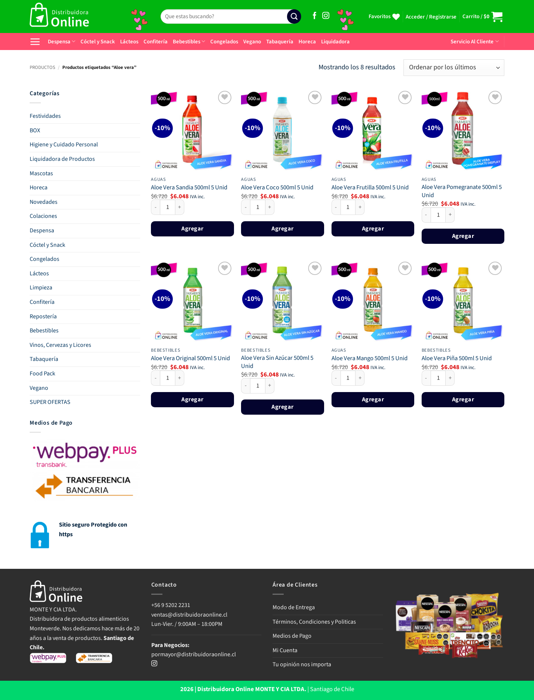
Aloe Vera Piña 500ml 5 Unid (457, 359)
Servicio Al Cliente (474, 42)
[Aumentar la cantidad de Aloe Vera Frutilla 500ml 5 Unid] (360, 207)
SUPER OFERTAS (50, 402)
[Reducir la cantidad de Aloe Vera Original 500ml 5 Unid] (155, 378)
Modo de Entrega (294, 607)
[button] (431, 17)
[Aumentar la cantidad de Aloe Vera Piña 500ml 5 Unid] (450, 378)
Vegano (252, 42)
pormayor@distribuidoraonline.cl (193, 654)
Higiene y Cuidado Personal (64, 144)
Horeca (307, 42)
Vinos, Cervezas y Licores (60, 345)
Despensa (61, 42)
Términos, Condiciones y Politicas (314, 622)
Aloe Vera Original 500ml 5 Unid (190, 359)
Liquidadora (335, 42)
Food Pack (42, 373)
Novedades (43, 202)
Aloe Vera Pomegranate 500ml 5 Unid (462, 191)
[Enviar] (294, 16)
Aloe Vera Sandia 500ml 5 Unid (189, 188)
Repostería (43, 316)
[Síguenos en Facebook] (314, 16)
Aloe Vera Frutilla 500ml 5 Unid (370, 188)
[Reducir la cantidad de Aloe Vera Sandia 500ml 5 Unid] (155, 207)
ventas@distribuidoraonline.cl (189, 615)
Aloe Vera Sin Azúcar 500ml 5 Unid (277, 362)
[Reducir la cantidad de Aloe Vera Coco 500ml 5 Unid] (245, 207)
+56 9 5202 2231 (170, 605)
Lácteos (129, 42)
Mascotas (41, 173)
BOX (35, 130)
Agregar (192, 228)
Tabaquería (279, 42)
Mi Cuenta (285, 650)
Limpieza (41, 287)
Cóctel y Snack (97, 42)
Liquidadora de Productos (62, 159)
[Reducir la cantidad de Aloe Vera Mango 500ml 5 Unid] (336, 378)
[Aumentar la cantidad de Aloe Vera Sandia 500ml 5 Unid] (179, 207)
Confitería (156, 42)
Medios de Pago (292, 636)
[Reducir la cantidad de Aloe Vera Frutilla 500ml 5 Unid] (336, 207)
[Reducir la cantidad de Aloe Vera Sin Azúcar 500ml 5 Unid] (245, 386)
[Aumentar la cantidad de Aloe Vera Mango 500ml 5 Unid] (360, 378)
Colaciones (43, 216)
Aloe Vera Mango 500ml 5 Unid (370, 359)
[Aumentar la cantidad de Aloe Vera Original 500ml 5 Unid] (179, 378)
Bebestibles (189, 42)
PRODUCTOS (42, 67)
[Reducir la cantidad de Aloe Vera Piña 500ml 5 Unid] (426, 378)
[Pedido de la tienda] (453, 67)
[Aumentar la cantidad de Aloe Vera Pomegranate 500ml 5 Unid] (450, 215)
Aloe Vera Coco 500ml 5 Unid (277, 188)
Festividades (45, 116)
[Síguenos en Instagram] (325, 16)
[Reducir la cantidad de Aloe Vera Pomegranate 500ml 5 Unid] (426, 215)
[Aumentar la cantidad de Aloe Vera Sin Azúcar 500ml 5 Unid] (270, 386)
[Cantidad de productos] (167, 207)
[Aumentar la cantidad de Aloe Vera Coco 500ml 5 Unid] (270, 207)
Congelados (224, 42)
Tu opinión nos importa (302, 664)
